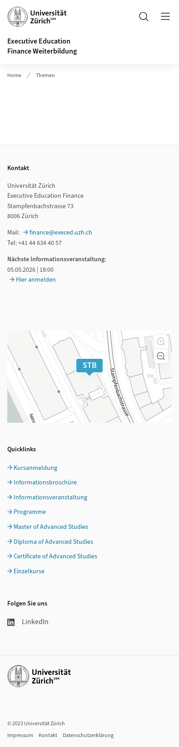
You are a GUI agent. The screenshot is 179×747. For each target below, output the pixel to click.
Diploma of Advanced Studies (53, 542)
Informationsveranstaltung (50, 497)
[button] (161, 341)
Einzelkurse (29, 571)
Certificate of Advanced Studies (55, 556)
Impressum (20, 735)
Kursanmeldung (35, 468)
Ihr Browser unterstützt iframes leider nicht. (89, 107)
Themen (45, 75)
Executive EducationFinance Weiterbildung (42, 46)
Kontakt (48, 735)
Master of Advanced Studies (51, 527)
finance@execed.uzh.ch (61, 232)
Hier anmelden (36, 279)
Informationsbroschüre (45, 482)
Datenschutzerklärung (88, 735)
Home (14, 75)
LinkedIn (28, 622)
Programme (30, 512)
